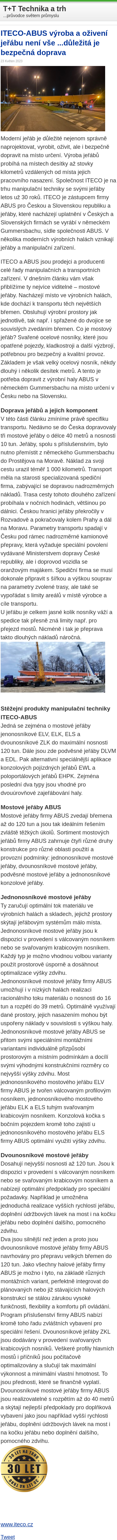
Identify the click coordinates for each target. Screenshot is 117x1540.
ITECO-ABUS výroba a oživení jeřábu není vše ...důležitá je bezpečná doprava (54, 43)
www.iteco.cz (17, 1524)
